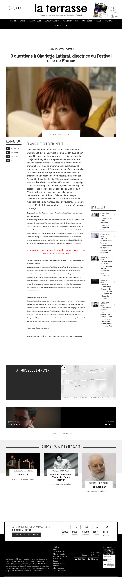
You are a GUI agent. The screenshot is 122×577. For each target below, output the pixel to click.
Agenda (58, 26)
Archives (109, 21)
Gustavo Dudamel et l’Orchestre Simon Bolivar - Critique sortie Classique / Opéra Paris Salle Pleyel (59, 456)
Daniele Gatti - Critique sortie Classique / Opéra (21, 455)
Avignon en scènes (70, 21)
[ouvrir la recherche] (66, 26)
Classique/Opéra (52, 21)
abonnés (66, 530)
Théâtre (13, 21)
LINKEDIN (12, 156)
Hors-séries (87, 21)
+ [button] (64, 368)
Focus (98, 21)
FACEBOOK (12, 148)
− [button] (64, 371)
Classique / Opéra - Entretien (61, 49)
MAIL (10, 160)
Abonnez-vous (58, 568)
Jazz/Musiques (35, 21)
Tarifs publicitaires (59, 570)
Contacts (56, 566)
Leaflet (63, 397)
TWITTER (12, 152)
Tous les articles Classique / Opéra (61, 433)
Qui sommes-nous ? (60, 563)
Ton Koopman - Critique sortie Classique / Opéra (97, 455)
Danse (22, 21)
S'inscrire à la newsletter (26, 535)
